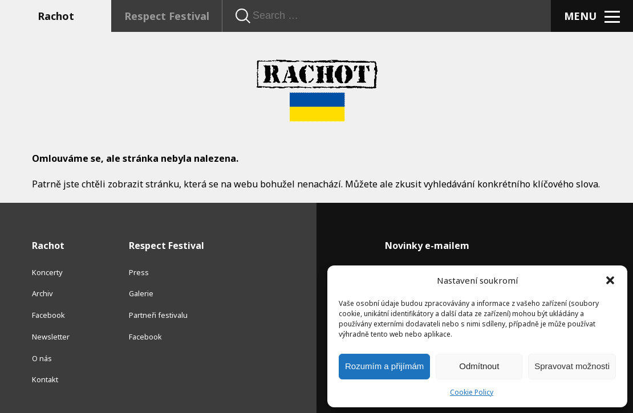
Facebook (48, 315)
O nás (42, 358)
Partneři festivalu (158, 315)
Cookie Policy (471, 392)
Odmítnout (479, 366)
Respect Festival (166, 16)
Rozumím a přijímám (384, 366)
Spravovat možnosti (572, 366)
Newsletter (51, 337)
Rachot (56, 16)
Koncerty (47, 272)
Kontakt (45, 379)
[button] (610, 280)
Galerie (141, 293)
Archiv (42, 293)
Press (139, 272)
